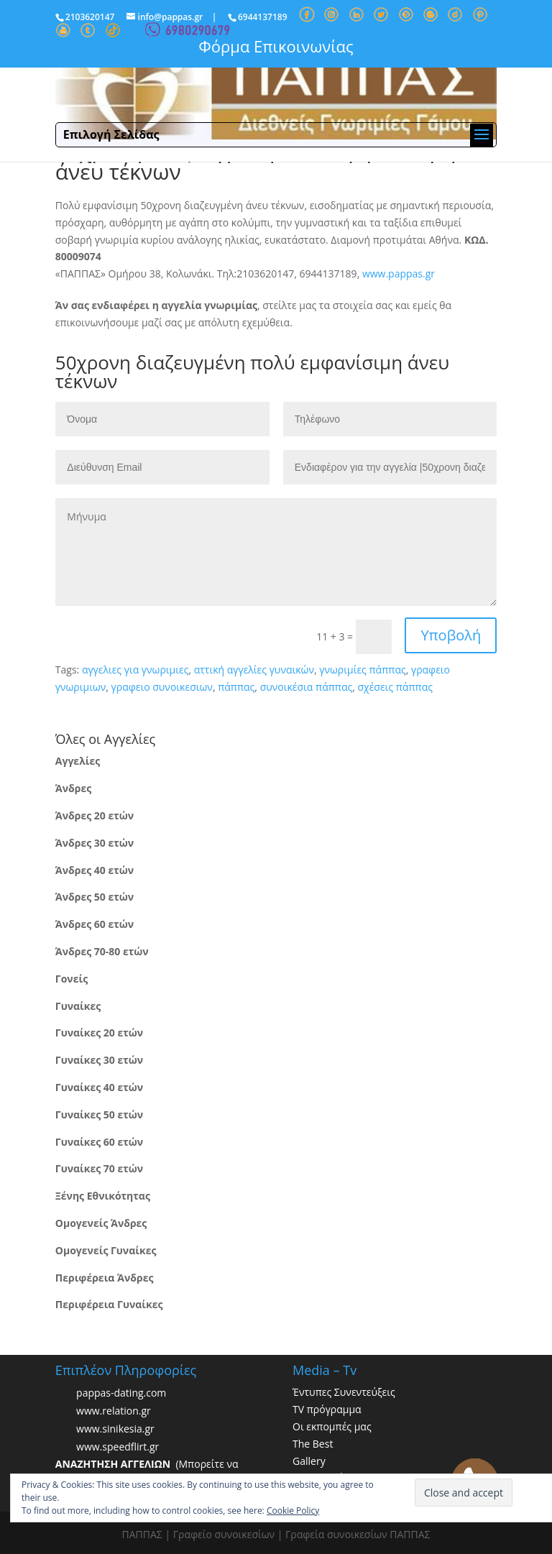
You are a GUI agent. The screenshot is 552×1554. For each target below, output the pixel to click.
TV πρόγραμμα (327, 1409)
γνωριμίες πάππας (362, 669)
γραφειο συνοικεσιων (162, 687)
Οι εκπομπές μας (332, 1426)
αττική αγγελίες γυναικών (254, 669)
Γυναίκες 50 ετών (99, 1114)
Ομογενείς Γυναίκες (106, 1250)
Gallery (309, 1461)
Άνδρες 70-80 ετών (102, 951)
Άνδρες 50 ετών (94, 897)
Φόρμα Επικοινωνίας (275, 46)
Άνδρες (73, 788)
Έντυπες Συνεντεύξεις (344, 1392)
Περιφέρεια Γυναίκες (109, 1304)
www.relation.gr (113, 1411)
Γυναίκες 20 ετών (99, 1032)
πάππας (236, 687)
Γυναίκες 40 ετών (99, 1087)
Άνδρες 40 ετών (94, 870)
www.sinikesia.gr (115, 1429)
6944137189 (263, 17)
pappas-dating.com (121, 1393)
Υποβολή (450, 635)
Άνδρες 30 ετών (94, 843)
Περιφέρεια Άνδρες (104, 1277)
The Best (313, 1443)
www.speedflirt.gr (117, 1447)
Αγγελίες (77, 761)
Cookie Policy (293, 1510)
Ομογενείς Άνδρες (101, 1223)
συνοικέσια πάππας (306, 687)
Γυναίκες (78, 1006)
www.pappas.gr (398, 273)
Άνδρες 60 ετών (94, 924)
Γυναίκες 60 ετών (99, 1142)
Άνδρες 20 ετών (94, 815)
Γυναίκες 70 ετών (99, 1168)
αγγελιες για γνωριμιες (135, 669)
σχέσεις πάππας (394, 687)
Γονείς (71, 978)
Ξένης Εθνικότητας (102, 1196)
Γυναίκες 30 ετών (99, 1060)
